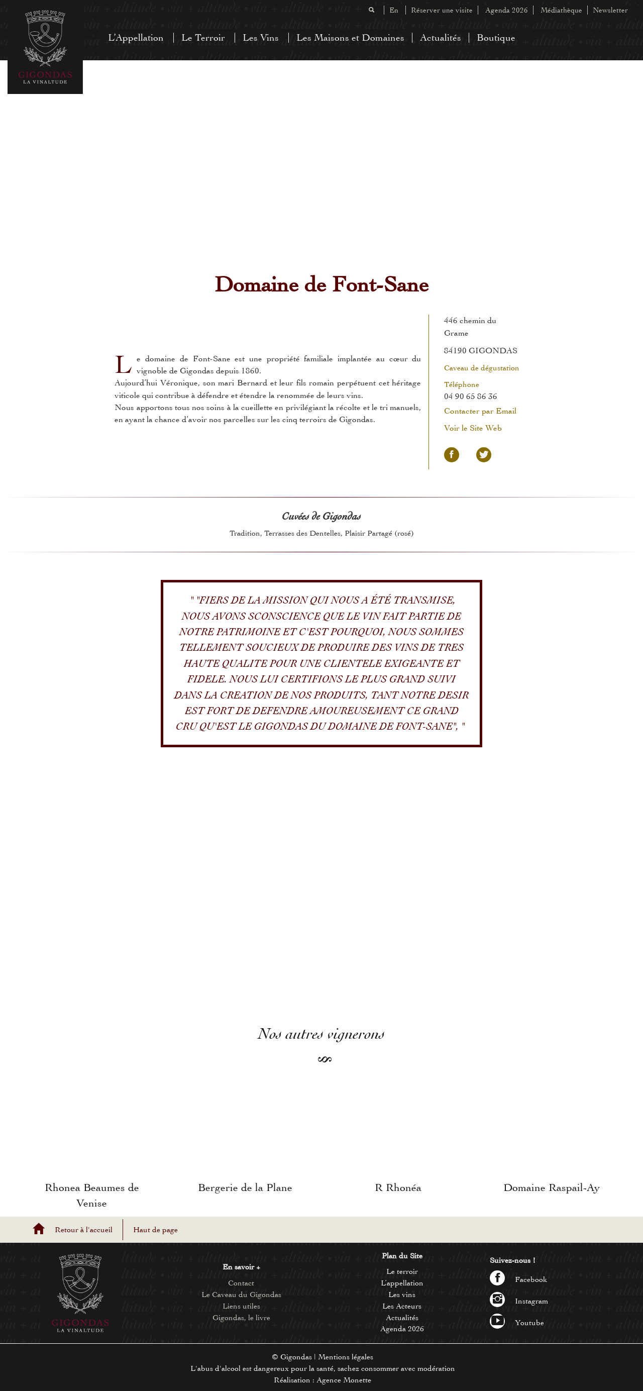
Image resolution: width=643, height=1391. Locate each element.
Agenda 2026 (506, 10)
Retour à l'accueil (84, 1229)
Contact (241, 1282)
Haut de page (155, 1229)
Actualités (440, 37)
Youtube (517, 1322)
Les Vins (261, 37)
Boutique (496, 37)
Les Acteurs (401, 1306)
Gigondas (296, 1356)
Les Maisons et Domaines (350, 37)
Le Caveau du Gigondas (241, 1294)
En (393, 10)
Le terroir (402, 1271)
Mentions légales (345, 1356)
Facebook (519, 1279)
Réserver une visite (442, 10)
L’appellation (402, 1282)
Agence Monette (343, 1379)
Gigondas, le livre (241, 1317)
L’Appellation (136, 37)
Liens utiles (241, 1306)
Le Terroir (203, 37)
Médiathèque (561, 10)
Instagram (519, 1301)
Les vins (401, 1294)
